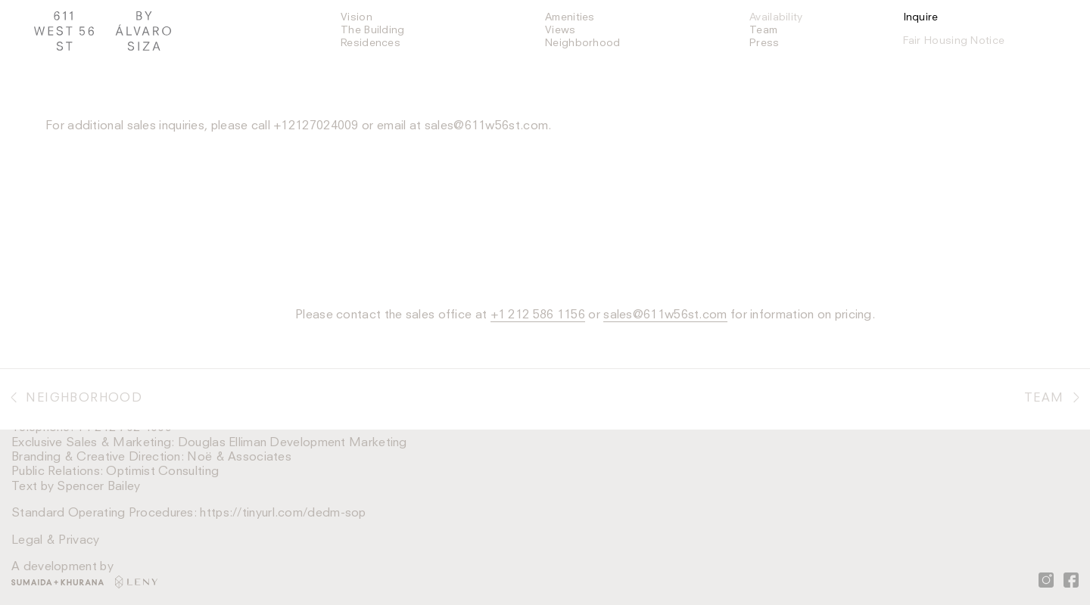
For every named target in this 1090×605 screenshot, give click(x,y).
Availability (776, 17)
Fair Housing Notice (954, 41)
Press (764, 43)
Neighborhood (583, 43)
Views (560, 30)
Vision (356, 17)
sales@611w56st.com (486, 126)
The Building (373, 30)
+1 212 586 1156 (538, 315)
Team (763, 30)
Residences (370, 43)
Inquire (921, 17)
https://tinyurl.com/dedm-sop (283, 513)
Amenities (570, 17)
